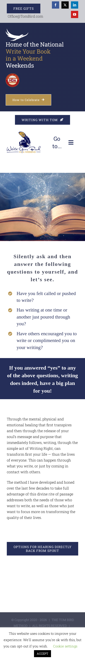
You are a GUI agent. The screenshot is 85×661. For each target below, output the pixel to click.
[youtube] (74, 14)
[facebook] (55, 5)
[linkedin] (74, 5)
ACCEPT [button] (42, 654)
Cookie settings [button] (65, 646)
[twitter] (65, 5)
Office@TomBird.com (25, 16)
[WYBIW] (24, 133)
